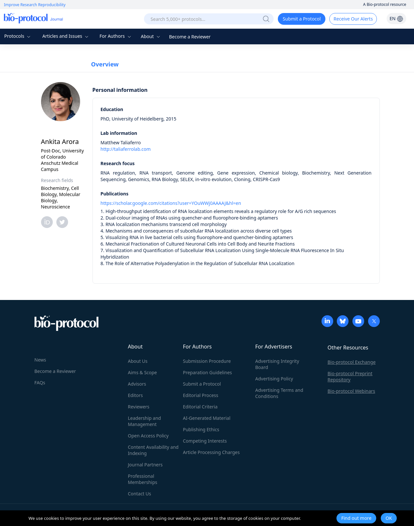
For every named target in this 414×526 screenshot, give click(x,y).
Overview (105, 64)
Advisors (137, 384)
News (40, 360)
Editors (135, 395)
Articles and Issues (66, 36)
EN (396, 18)
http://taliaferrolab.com (126, 149)
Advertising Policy (274, 379)
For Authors (115, 36)
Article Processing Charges (211, 452)
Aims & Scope (142, 372)
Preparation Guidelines (207, 372)
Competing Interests (205, 441)
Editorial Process (201, 395)
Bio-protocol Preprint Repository (350, 376)
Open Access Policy (148, 436)
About (151, 36)
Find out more (356, 518)
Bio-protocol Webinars (351, 391)
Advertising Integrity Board (277, 364)
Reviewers (139, 407)
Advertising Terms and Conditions (279, 393)
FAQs (40, 382)
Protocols (18, 36)
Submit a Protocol (302, 19)
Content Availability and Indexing (153, 450)
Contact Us (139, 493)
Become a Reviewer (190, 37)
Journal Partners (145, 465)
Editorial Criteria (200, 407)
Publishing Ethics (201, 429)
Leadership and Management (144, 421)
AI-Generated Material (207, 418)
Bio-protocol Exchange (352, 362)
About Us (138, 361)
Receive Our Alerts (353, 19)
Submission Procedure (207, 361)
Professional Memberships (142, 479)
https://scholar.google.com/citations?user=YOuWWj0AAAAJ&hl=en (171, 203)
